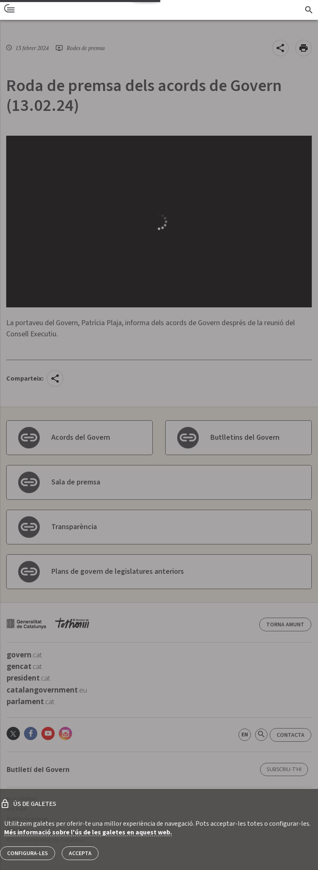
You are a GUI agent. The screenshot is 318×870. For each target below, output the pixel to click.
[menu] (10, 10)
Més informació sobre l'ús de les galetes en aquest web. (88, 832)
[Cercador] (309, 10)
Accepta (80, 853)
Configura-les (27, 853)
